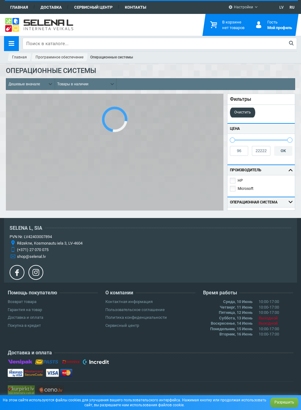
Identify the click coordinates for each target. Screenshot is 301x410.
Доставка (51, 7)
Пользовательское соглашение (135, 309)
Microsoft (245, 188)
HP (240, 180)
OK (283, 150)
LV (281, 7)
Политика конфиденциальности (136, 317)
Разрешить (284, 402)
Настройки (240, 7)
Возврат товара (22, 301)
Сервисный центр (93, 7)
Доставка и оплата (25, 317)
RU (292, 7)
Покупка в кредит (24, 325)
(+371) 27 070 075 (33, 249)
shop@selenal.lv (31, 256)
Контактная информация (129, 301)
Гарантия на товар (25, 309)
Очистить (242, 112)
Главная (19, 7)
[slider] (232, 140)
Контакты (135, 7)
